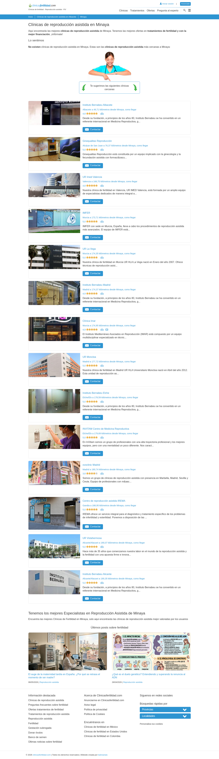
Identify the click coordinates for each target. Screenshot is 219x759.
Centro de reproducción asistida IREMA (104, 501)
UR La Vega (89, 249)
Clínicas (123, 10)
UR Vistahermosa (92, 538)
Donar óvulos (35, 732)
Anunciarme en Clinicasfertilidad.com (104, 700)
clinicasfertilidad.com (42, 755)
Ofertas (151, 10)
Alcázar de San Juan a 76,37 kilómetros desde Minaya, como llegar (115, 145)
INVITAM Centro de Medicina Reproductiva (106, 429)
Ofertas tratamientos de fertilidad (46, 709)
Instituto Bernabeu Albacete (97, 105)
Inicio (30, 17)
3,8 (90, 473)
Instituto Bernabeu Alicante (97, 574)
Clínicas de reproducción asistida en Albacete (56, 17)
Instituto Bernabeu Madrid (96, 285)
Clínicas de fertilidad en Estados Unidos (105, 731)
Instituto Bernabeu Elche (96, 393)
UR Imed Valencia (92, 177)
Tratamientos (137, 10)
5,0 (90, 149)
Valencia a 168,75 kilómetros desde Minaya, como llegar (110, 181)
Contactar (93, 129)
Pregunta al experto (167, 10)
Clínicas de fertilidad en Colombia (102, 736)
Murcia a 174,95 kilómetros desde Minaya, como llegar (109, 325)
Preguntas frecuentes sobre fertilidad (48, 705)
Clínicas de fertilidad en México (101, 727)
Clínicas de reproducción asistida (46, 700)
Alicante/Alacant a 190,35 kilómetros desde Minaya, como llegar (114, 578)
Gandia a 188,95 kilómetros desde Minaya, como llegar (109, 505)
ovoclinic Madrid (91, 465)
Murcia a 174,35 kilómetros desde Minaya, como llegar (109, 253)
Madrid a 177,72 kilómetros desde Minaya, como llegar (109, 361)
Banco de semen (37, 737)
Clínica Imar (89, 321)
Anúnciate (185, 4)
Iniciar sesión (167, 4)
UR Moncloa (89, 357)
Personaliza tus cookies (151, 724)
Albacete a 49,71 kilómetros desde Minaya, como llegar (109, 109)
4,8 (90, 113)
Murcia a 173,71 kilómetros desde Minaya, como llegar (109, 217)
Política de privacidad (95, 709)
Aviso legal (90, 705)
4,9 (90, 293)
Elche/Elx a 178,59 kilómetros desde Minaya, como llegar (110, 397)
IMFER (86, 213)
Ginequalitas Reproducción (97, 141)
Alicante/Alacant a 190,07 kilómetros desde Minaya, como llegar (114, 543)
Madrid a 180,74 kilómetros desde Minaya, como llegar (109, 469)
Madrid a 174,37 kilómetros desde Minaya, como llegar (109, 289)
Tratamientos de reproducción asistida (49, 714)
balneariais (103, 755)
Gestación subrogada (39, 728)
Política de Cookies (94, 714)
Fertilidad (33, 723)
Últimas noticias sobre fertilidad (45, 741)
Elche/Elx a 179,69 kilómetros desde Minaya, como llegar (110, 433)
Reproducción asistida (49, 682)
